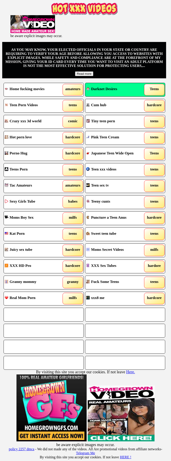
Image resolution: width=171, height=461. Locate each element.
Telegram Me (85, 453)
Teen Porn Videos (21, 105)
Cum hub (96, 105)
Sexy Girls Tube (20, 201)
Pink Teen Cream (102, 137)
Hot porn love (18, 137)
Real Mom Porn (20, 298)
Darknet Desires (101, 89)
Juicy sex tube (18, 249)
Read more (84, 73)
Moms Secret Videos (105, 249)
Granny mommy (20, 282)
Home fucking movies (25, 89)
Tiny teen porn (100, 121)
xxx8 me (95, 298)
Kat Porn (15, 233)
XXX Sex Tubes (101, 266)
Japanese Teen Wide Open (110, 153)
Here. (130, 372)
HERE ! (125, 457)
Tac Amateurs (18, 185)
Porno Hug (16, 153)
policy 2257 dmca (21, 449)
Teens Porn (16, 169)
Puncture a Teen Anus (106, 217)
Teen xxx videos (101, 169)
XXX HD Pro (18, 266)
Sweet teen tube (101, 233)
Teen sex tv (97, 185)
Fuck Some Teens (102, 282)
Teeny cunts (98, 201)
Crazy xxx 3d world (23, 121)
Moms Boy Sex (19, 217)
